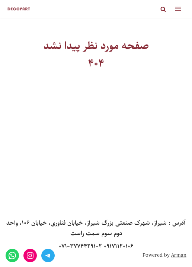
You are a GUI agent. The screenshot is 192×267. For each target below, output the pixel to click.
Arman (178, 255)
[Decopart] (19, 9)
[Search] (163, 9)
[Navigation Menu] (178, 9)
